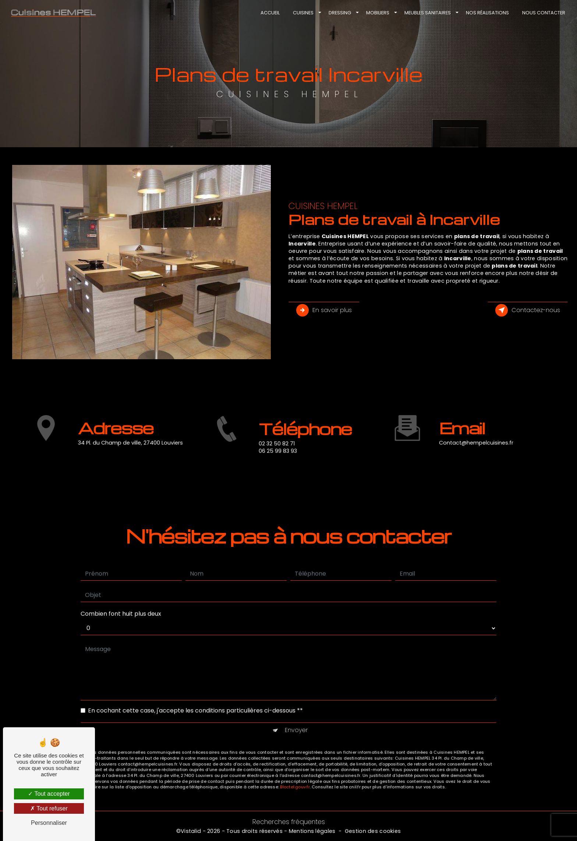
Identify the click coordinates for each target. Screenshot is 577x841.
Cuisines (302, 13)
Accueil (269, 13)
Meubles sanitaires (427, 13)
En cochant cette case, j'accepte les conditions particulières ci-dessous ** (195, 700)
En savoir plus (324, 310)
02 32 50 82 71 (277, 453)
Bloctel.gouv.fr (294, 777)
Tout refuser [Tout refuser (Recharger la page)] (49, 808)
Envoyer (296, 719)
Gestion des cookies (373, 831)
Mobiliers (377, 13)
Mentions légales (312, 831)
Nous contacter (542, 13)
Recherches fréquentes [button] (288, 821)
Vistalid (191, 831)
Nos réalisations (486, 13)
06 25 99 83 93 (278, 461)
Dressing (339, 13)
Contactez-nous (527, 310)
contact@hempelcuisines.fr (476, 432)
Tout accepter (49, 794)
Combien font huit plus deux (121, 603)
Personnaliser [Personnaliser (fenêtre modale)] (49, 823)
